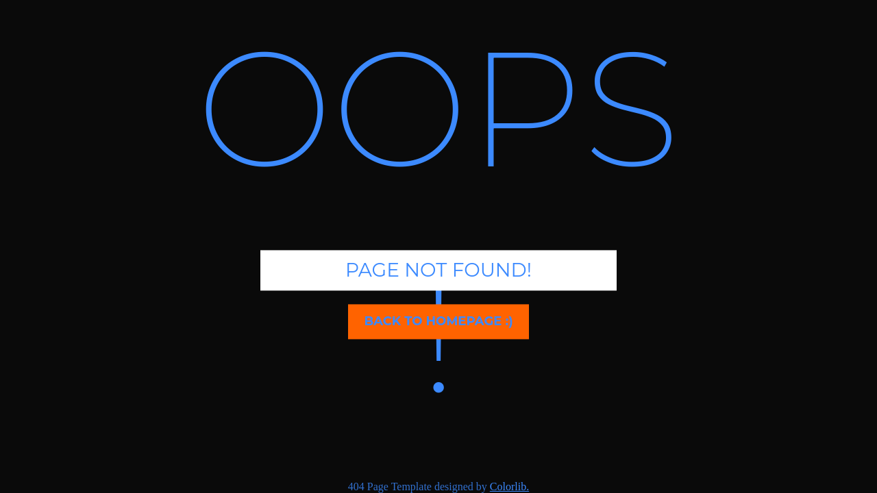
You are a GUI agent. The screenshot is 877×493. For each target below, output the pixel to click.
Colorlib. (509, 486)
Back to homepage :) (438, 321)
